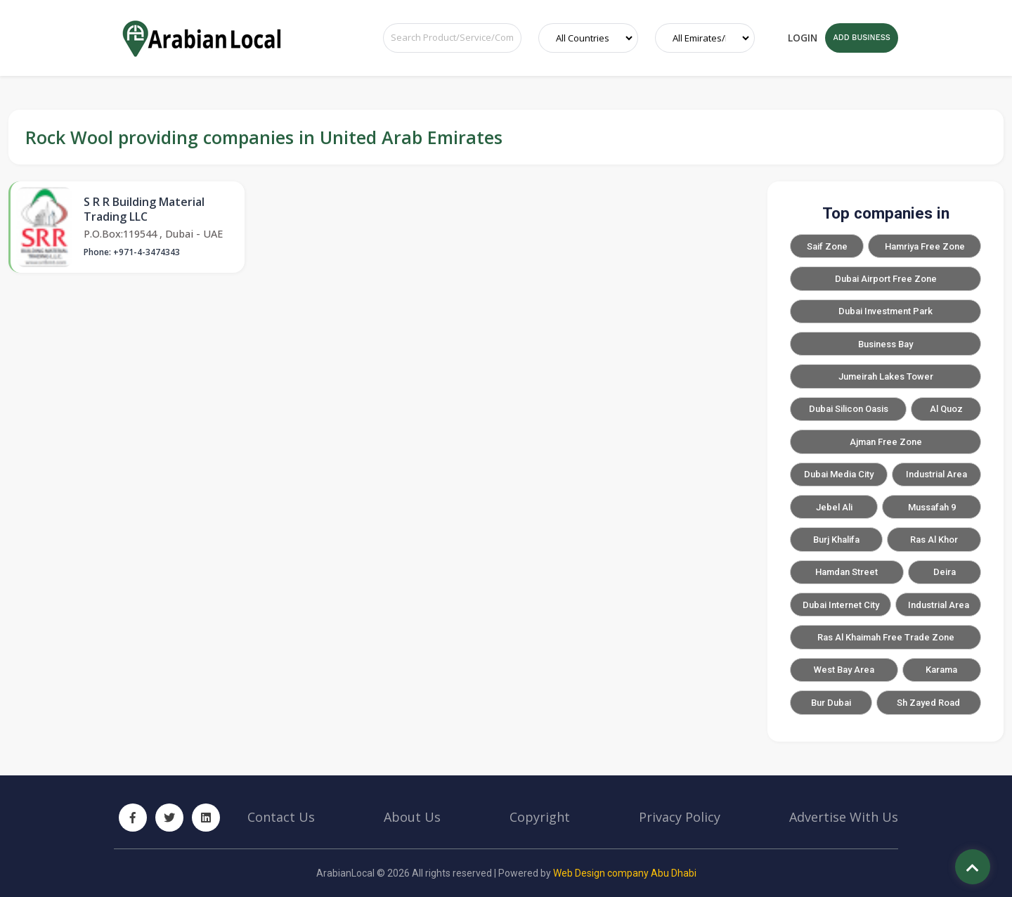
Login (802, 37)
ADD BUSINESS (861, 37)
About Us (412, 816)
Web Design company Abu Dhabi (624, 873)
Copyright (540, 816)
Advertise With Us (843, 816)
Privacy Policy (679, 816)
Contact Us (281, 816)
